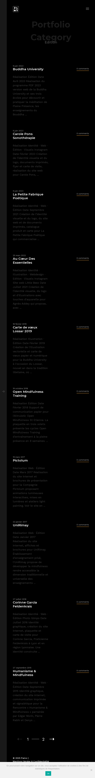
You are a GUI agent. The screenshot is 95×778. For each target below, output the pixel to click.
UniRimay (20, 525)
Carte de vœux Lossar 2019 (25, 329)
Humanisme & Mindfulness (24, 673)
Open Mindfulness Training (28, 393)
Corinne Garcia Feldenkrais (25, 604)
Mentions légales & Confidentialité (31, 761)
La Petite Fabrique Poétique (28, 196)
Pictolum (20, 460)
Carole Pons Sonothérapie (24, 136)
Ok (48, 773)
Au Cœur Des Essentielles (24, 260)
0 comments (83, 69)
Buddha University (28, 69)
